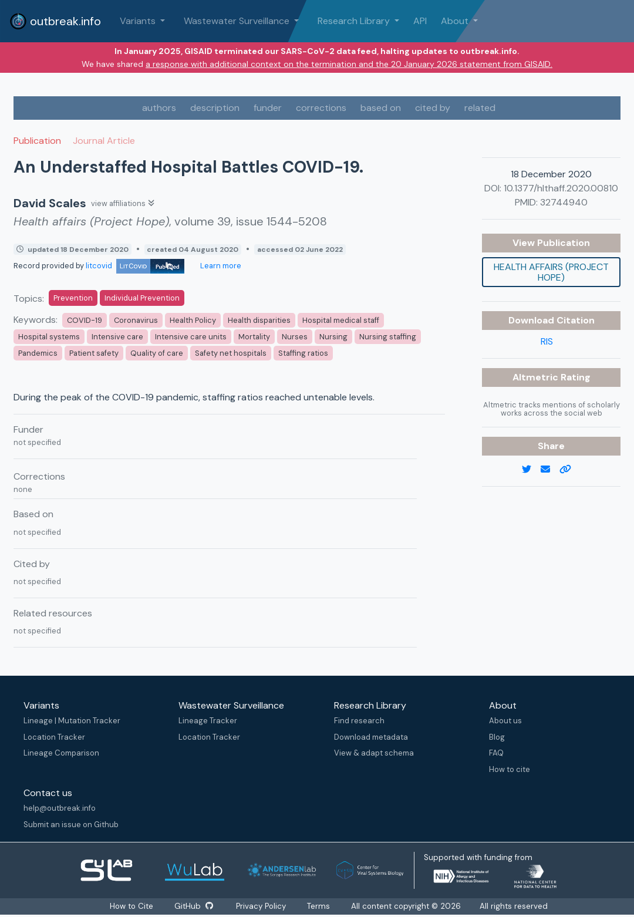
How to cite (509, 769)
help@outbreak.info (59, 808)
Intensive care (117, 337)
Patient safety (94, 353)
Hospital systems (49, 337)
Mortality (254, 337)
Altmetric (536, 377)
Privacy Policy (262, 906)
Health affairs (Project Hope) (551, 272)
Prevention (73, 298)
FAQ (496, 753)
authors (159, 108)
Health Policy (193, 320)
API (420, 21)
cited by (432, 108)
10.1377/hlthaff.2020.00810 (561, 188)
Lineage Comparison (61, 753)
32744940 (564, 202)
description (215, 108)
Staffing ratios (303, 353)
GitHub (193, 906)
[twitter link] (531, 470)
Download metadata (371, 737)
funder (268, 108)
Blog (497, 737)
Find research (359, 721)
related (479, 108)
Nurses (295, 337)
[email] (550, 470)
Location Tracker (54, 737)
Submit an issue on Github (71, 825)
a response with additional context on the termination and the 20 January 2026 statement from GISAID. (349, 64)
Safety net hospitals (231, 353)
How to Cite (131, 906)
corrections (321, 108)
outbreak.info (55, 21)
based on (380, 108)
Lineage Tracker (207, 721)
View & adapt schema (374, 753)
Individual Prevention (142, 298)
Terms (319, 906)
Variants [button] (139, 21)
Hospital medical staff (340, 320)
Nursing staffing (387, 337)
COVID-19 (84, 320)
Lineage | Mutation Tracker (71, 721)
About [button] (456, 21)
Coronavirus (136, 320)
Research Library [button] (355, 21)
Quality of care (156, 353)
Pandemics (38, 353)
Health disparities (259, 320)
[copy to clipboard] (570, 470)
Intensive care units (191, 337)
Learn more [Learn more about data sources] (219, 266)
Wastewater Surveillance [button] (238, 21)
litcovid (135, 266)
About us (505, 721)
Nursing (333, 337)
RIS (547, 341)
